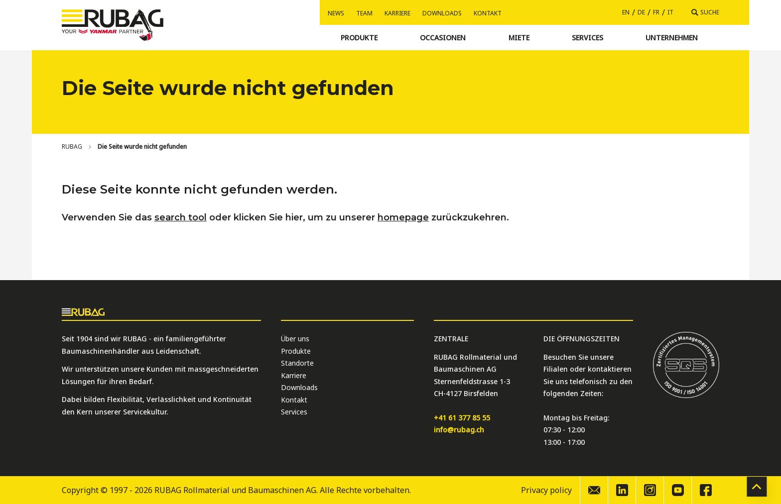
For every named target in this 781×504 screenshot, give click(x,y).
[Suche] (705, 12)
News (336, 13)
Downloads (442, 13)
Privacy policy (546, 490)
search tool (180, 217)
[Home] (72, 147)
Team (364, 13)
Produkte (296, 351)
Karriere (397, 13)
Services (294, 411)
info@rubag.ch (459, 429)
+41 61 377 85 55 (462, 417)
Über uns (295, 338)
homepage (403, 217)
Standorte (297, 363)
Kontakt (488, 13)
